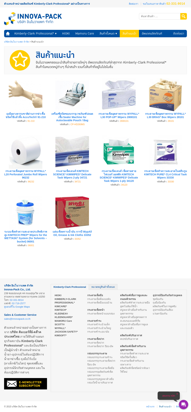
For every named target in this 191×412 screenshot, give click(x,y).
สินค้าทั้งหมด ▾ (108, 33)
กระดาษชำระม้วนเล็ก (98, 324)
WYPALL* (60, 328)
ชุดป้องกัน (158, 299)
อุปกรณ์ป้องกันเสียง (163, 309)
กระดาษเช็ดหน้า (95, 309)
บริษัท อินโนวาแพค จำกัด (16, 41)
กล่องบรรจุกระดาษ (97, 353)
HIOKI (66, 33)
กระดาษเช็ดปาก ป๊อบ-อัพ (100, 346)
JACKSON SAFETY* (66, 331)
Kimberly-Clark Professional (70, 287)
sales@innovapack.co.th (17, 318)
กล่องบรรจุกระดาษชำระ (100, 357)
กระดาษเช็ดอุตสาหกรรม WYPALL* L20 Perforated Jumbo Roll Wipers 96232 (25, 174)
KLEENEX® (61, 313)
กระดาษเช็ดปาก (95, 339)
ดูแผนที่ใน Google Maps (17, 306)
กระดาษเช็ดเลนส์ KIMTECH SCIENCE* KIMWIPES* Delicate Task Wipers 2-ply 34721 (72, 174)
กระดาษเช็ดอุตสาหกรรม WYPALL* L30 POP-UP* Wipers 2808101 (118, 115)
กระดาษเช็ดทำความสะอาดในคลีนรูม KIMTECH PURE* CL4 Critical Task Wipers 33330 (165, 174)
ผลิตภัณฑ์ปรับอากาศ (131, 335)
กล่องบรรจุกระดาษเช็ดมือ (100, 368)
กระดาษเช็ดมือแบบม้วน (99, 302)
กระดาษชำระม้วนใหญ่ (99, 328)
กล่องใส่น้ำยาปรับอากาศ (100, 382)
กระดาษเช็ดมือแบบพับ (99, 299)
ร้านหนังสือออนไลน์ (14, 393)
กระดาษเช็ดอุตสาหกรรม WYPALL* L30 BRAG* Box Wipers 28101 (165, 115)
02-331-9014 (17, 300)
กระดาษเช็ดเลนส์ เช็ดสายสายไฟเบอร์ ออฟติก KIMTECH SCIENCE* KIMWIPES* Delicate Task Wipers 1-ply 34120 (119, 176)
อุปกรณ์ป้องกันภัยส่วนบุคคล (167, 295)
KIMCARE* (61, 306)
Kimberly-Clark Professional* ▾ (35, 33)
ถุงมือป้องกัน (159, 302)
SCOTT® (60, 324)
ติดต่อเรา (133, 3)
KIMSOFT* (61, 335)
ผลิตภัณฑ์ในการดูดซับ (164, 306)
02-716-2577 (19, 303)
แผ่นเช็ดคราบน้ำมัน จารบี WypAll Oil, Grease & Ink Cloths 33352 (72, 233)
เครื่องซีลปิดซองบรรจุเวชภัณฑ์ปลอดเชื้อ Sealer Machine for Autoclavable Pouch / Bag (72, 117)
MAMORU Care (63, 320)
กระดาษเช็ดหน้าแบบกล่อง (101, 313)
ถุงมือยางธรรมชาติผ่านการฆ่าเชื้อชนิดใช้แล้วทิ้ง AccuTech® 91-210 (26, 115)
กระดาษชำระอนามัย (98, 331)
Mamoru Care (84, 33)
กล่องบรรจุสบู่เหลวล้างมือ (100, 379)
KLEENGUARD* (64, 317)
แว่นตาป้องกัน (160, 313)
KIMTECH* (61, 309)
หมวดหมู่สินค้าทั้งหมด (103, 287)
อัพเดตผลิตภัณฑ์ (152, 33)
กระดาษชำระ (94, 320)
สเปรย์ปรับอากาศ (129, 339)
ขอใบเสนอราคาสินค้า (164, 3)
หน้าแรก (8, 33)
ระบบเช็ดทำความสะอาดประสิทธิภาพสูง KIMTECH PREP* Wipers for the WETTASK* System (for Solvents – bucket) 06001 (25, 236)
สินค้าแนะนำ (129, 33)
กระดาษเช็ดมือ (95, 295)
